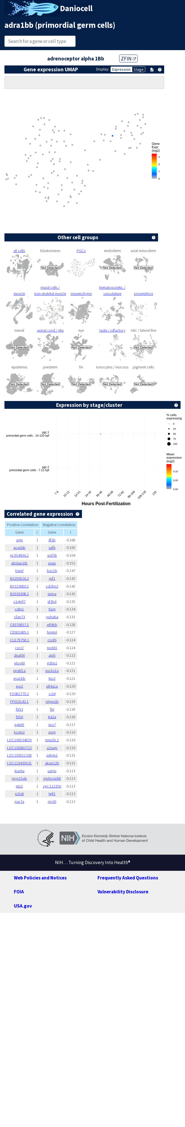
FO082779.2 (19, 693)
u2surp (52, 747)
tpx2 (52, 678)
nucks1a (52, 670)
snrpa (52, 593)
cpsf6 (52, 639)
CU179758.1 (19, 639)
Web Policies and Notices (40, 878)
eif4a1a (52, 686)
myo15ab (19, 778)
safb (52, 547)
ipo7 (52, 724)
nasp (52, 563)
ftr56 (19, 716)
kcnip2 (19, 732)
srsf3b (52, 555)
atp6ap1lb (19, 563)
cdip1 (19, 609)
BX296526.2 (19, 578)
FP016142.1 (19, 701)
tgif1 (52, 793)
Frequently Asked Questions (128, 878)
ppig (52, 732)
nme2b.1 (52, 739)
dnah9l (19, 655)
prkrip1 (52, 755)
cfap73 (19, 616)
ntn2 (19, 786)
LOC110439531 (19, 763)
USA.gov (23, 906)
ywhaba (52, 616)
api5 (52, 655)
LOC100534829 (19, 739)
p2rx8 (19, 793)
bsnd (19, 570)
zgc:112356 (52, 786)
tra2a (52, 716)
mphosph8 (52, 778)
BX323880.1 (19, 586)
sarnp (52, 770)
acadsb (19, 547)
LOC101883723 (19, 747)
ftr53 (19, 709)
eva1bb (19, 678)
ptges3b (52, 701)
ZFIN (128, 58)
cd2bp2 (52, 586)
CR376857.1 (19, 624)
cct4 (52, 693)
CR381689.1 (19, 632)
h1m (52, 609)
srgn (19, 539)
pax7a (19, 801)
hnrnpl (52, 632)
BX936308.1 (19, 593)
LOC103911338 (19, 755)
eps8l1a (19, 670)
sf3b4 (52, 601)
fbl (52, 709)
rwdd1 (52, 647)
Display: (102, 69)
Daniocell (76, 8)
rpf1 (52, 578)
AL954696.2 (19, 555)
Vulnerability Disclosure (123, 892)
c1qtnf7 (19, 601)
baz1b (52, 570)
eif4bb (52, 624)
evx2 (19, 686)
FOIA (19, 892)
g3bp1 (52, 663)
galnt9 (19, 724)
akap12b (52, 763)
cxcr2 (19, 647)
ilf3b (52, 539)
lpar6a (19, 770)
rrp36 (52, 801)
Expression (121, 69)
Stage (139, 69)
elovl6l (19, 663)
